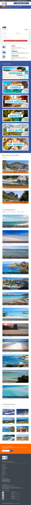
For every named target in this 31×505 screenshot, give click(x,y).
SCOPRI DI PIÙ (13, 49)
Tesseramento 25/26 (8, 6)
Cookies (3, 475)
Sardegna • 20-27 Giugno (7, 228)
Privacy (3, 474)
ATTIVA (19, 0)
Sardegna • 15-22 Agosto (7, 352)
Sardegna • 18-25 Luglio (7, 290)
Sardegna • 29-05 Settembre (8, 383)
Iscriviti (11, 450)
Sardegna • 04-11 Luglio (7, 259)
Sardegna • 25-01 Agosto (7, 306)
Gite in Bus (14, 6)
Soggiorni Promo (19, 6)
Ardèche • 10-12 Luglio (7, 189)
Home (3, 6)
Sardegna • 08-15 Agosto (7, 337)
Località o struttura (16, 29)
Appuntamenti (4, 466)
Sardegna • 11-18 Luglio (7, 275)
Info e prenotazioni (4, 468)
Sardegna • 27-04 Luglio (7, 244)
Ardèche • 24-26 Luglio (7, 204)
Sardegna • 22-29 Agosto (7, 368)
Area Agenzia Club (4, 469)
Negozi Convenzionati (4, 467)
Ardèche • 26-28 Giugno (7, 174)
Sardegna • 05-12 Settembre (8, 399)
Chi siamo (3, 465)
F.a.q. (2, 476)
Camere (5, 36)
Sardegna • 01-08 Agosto (7, 321)
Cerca (15, 40)
